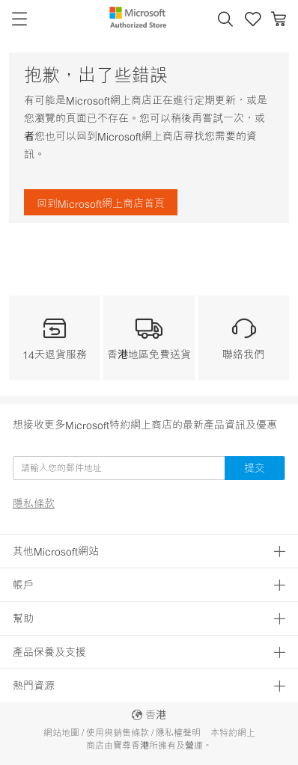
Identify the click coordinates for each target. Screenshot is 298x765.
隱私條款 (34, 503)
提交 (254, 467)
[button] (225, 19)
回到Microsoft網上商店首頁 (101, 203)
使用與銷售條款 (117, 732)
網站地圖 (61, 732)
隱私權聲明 (178, 732)
